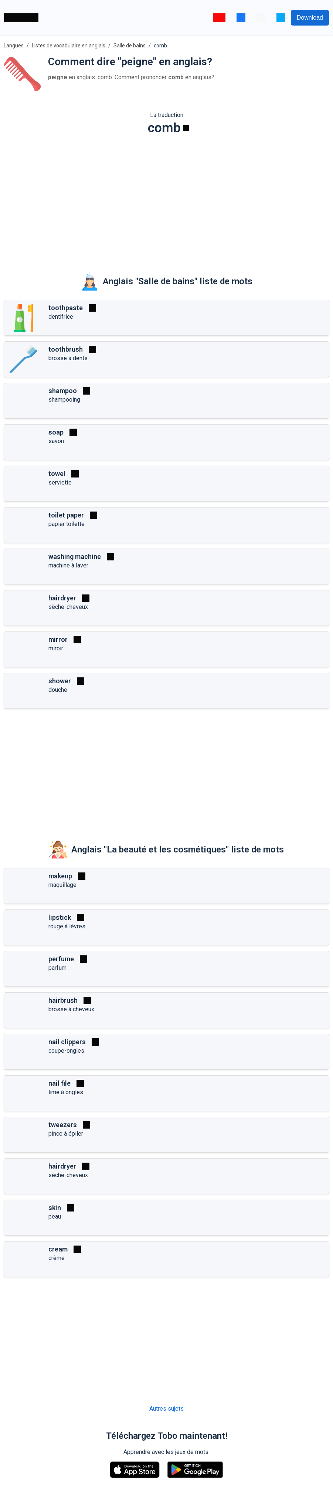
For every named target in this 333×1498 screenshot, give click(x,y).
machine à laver (68, 565)
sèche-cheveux (68, 606)
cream (58, 1249)
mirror (58, 639)
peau (54, 1216)
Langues (14, 45)
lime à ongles (65, 1092)
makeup (60, 876)
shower (59, 681)
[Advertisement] (166, 198)
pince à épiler (65, 1133)
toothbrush (65, 349)
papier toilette (66, 523)
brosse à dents (68, 358)
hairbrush (63, 1000)
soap (56, 432)
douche (57, 689)
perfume (61, 959)
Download (310, 17)
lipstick (59, 917)
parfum (57, 967)
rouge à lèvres (66, 926)
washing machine (74, 556)
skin (54, 1208)
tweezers (62, 1125)
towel (56, 473)
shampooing (64, 399)
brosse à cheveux (71, 1009)
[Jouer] (186, 128)
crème (56, 1257)
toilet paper (66, 515)
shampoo (62, 391)
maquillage (62, 884)
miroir (55, 648)
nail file (59, 1083)
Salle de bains (129, 45)
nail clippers (67, 1042)
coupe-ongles (66, 1050)
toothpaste (65, 308)
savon (56, 441)
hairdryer (62, 598)
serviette (60, 482)
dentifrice (60, 316)
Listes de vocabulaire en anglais (68, 45)
